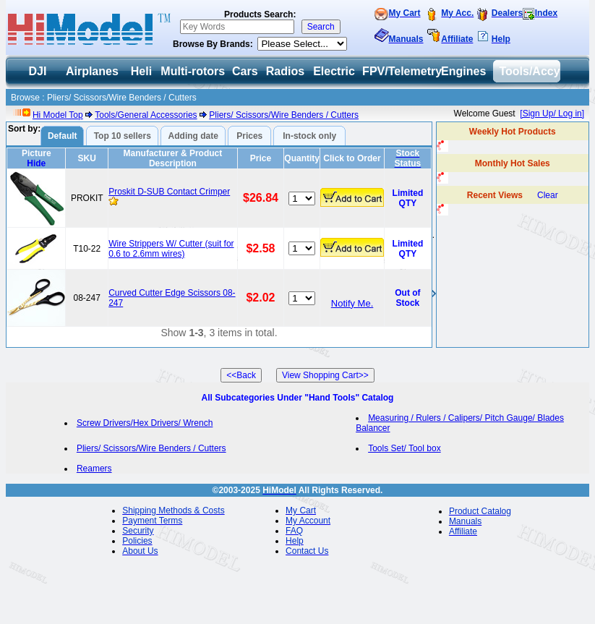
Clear (547, 195)
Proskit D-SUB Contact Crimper (169, 192)
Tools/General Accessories (146, 115)
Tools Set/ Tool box (404, 448)
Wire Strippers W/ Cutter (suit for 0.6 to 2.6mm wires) (171, 249)
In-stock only (309, 136)
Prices (249, 136)
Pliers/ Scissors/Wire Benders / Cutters (284, 115)
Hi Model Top (58, 115)
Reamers (94, 468)
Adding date (193, 136)
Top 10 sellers (122, 136)
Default (62, 136)
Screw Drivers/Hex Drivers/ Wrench (145, 423)
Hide (36, 163)
